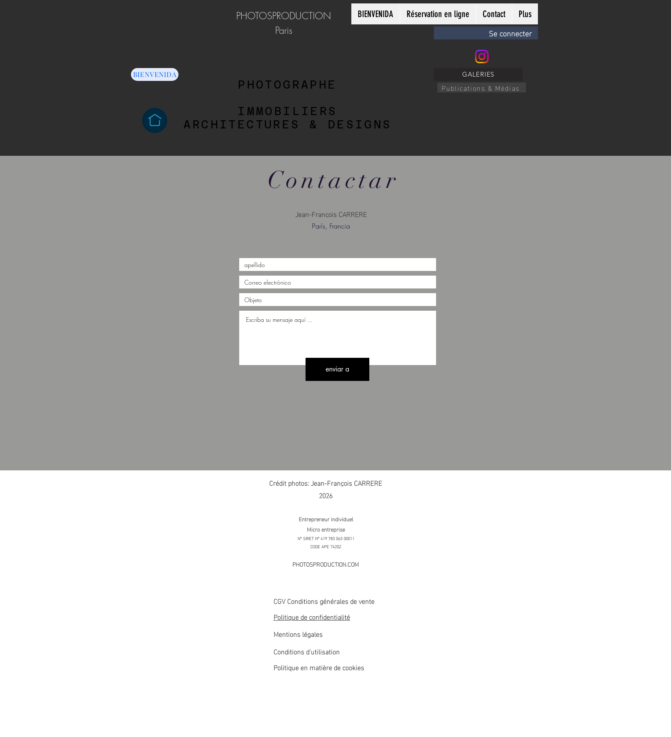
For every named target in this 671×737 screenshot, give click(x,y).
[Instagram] (482, 56)
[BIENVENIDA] (154, 74)
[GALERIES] (478, 74)
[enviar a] (337, 369)
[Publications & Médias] (481, 87)
